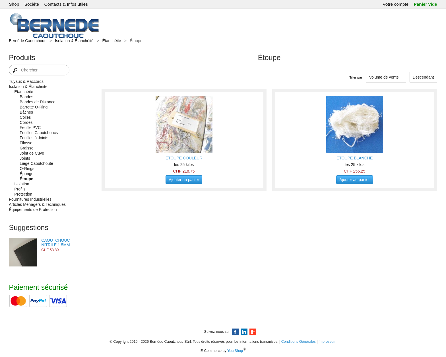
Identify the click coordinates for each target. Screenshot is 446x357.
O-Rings (27, 169)
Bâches (26, 112)
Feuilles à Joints (34, 138)
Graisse (26, 148)
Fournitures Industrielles (30, 199)
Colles (25, 117)
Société (31, 4)
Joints (25, 158)
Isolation (21, 184)
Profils (19, 189)
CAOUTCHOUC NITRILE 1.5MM (55, 242)
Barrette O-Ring (34, 107)
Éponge (26, 174)
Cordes (26, 122)
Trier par (356, 77)
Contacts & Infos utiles (66, 4)
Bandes (26, 97)
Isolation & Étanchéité (74, 40)
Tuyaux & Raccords (26, 81)
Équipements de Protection (33, 210)
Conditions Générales (298, 342)
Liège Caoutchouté (36, 163)
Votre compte (395, 4)
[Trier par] (423, 77)
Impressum (327, 342)
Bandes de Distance (37, 102)
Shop (14, 4)
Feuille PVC (30, 128)
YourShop (235, 351)
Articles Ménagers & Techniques (37, 204)
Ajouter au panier (184, 179)
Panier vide (425, 4)
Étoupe (26, 179)
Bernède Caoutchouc (27, 40)
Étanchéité (111, 40)
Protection (23, 194)
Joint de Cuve (32, 153)
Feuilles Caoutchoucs (39, 133)
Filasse (26, 143)
